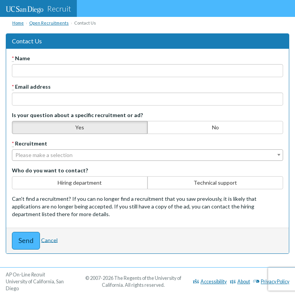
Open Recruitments (49, 22)
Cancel (49, 239)
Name (21, 58)
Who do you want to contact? (50, 170)
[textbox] (147, 155)
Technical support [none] (215, 182)
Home (18, 22)
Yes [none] (79, 127)
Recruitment (29, 143)
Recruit (38, 8)
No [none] (215, 127)
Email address (31, 86)
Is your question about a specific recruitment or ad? (77, 115)
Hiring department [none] (80, 182)
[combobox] (147, 155)
